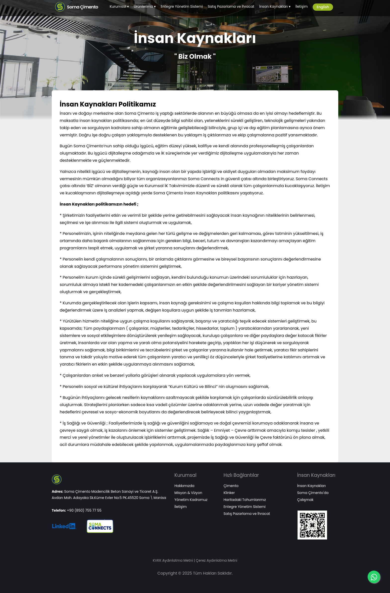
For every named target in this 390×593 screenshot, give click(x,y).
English (323, 6)
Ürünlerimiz (143, 6)
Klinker (229, 492)
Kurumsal (118, 6)
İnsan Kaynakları (273, 6)
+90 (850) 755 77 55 (84, 510)
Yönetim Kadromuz (190, 499)
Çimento (231, 485)
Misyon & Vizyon (188, 492)
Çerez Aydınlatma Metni (216, 560)
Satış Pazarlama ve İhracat (231, 6)
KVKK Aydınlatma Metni (173, 560)
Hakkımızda (184, 485)
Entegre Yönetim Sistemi (182, 6)
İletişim (301, 6)
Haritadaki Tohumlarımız (245, 499)
